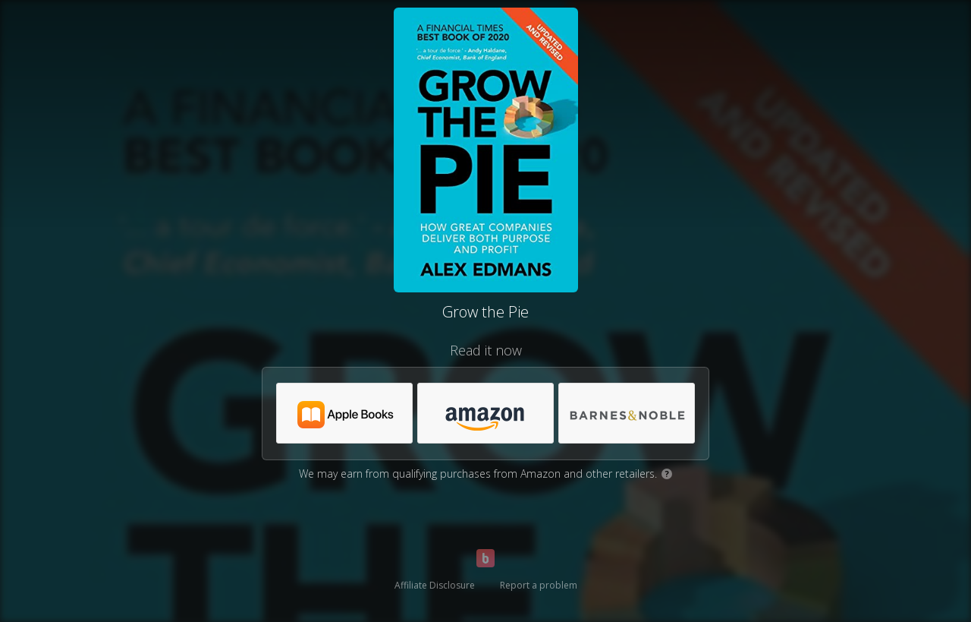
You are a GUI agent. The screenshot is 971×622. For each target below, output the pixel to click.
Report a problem (538, 585)
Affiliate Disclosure (434, 585)
